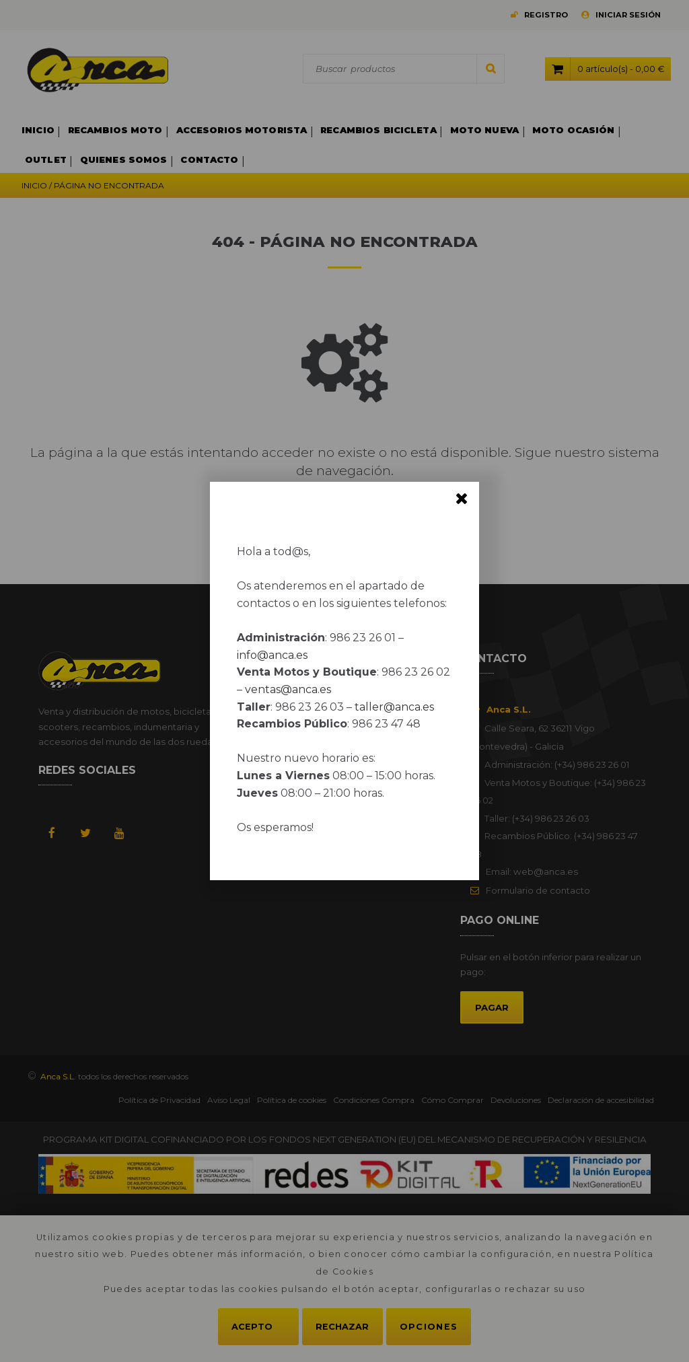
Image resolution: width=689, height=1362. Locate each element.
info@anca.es (272, 655)
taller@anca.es (394, 707)
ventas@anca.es (288, 689)
